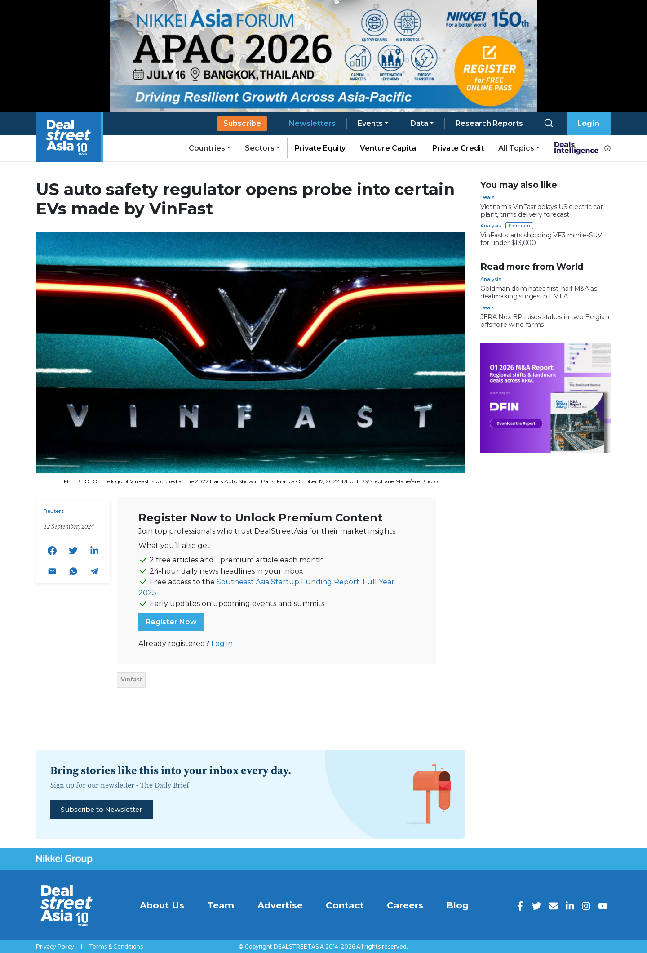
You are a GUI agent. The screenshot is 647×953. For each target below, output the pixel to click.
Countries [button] (207, 148)
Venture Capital (389, 148)
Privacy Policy (55, 946)
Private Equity (320, 148)
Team (220, 905)
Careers (405, 905)
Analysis (490, 226)
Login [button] (588, 123)
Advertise (280, 905)
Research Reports (489, 123)
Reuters (54, 511)
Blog (457, 905)
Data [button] (419, 123)
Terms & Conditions (116, 946)
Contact (345, 905)
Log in (222, 643)
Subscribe (242, 123)
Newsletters (312, 123)
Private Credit (458, 148)
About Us (162, 905)
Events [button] (370, 123)
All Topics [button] (516, 148)
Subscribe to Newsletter (101, 810)
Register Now (171, 622)
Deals (487, 197)
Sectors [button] (260, 148)
